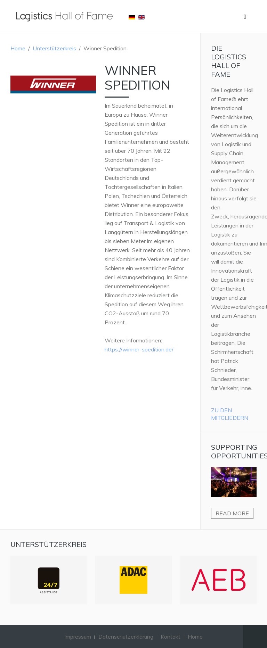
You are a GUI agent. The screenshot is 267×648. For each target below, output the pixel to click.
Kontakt (170, 636)
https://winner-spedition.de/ (139, 349)
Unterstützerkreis (54, 48)
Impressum (77, 636)
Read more (232, 513)
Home (17, 48)
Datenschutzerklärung (125, 636)
